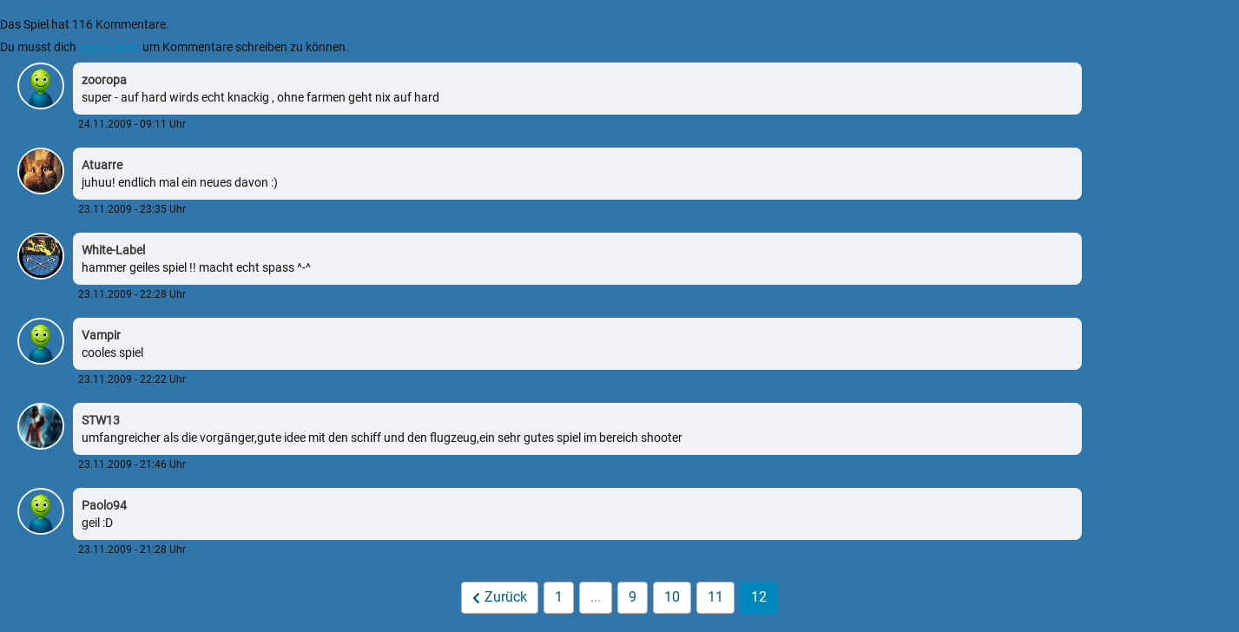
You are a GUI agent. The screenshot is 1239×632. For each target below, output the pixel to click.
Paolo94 (104, 505)
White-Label (113, 250)
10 (672, 597)
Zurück (500, 597)
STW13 (101, 420)
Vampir (101, 335)
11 (715, 597)
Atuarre (102, 165)
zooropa (104, 80)
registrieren (109, 47)
